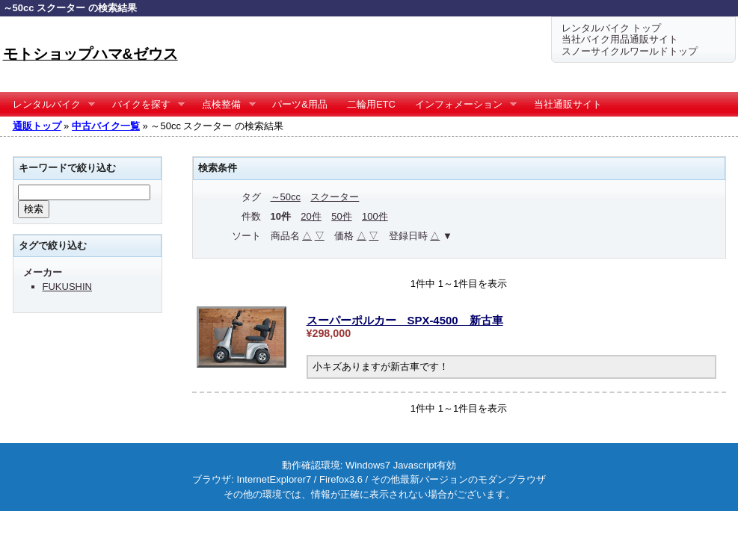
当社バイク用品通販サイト (620, 39)
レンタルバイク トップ (612, 28)
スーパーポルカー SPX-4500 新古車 (405, 320)
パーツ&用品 (300, 104)
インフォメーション (461, 105)
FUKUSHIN (67, 286)
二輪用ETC (371, 104)
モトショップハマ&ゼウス (90, 54)
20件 (311, 216)
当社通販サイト (568, 104)
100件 (375, 216)
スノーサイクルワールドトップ (630, 51)
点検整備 (224, 105)
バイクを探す (143, 105)
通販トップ (37, 126)
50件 (341, 216)
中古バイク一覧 (106, 126)
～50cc (286, 196)
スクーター (334, 196)
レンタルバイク (49, 105)
